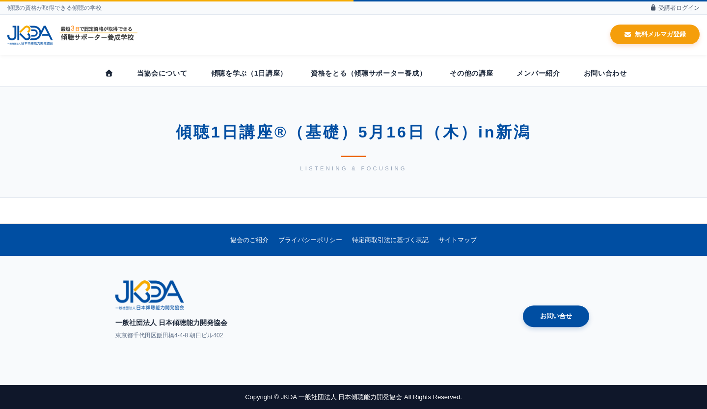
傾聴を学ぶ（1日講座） (249, 73)
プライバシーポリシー (310, 240)
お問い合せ (556, 316)
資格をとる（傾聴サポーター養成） (368, 73)
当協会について (162, 73)
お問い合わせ (605, 73)
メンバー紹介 (538, 73)
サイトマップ (457, 240)
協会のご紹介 (249, 240)
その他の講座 (471, 73)
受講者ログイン (675, 7)
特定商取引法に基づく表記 (390, 240)
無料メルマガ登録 (655, 34)
